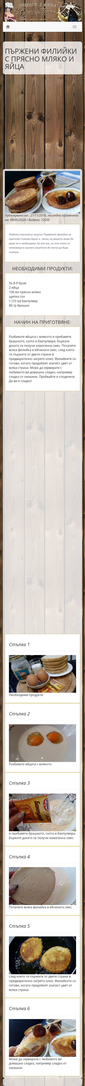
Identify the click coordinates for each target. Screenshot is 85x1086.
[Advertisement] (42, 120)
